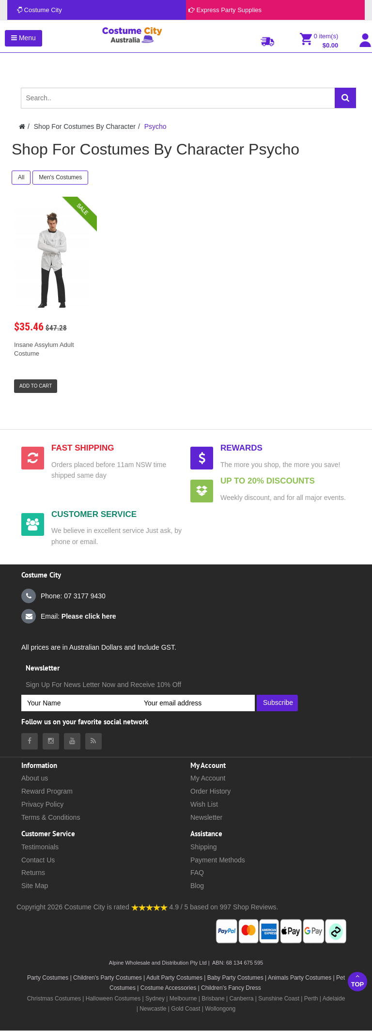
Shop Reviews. (255, 907)
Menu (23, 38)
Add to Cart (35, 386)
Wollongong (220, 1008)
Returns (33, 872)
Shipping (203, 847)
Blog (197, 886)
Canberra (241, 998)
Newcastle (154, 1008)
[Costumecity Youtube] (72, 741)
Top (357, 980)
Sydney (155, 998)
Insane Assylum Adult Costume (44, 349)
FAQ (197, 872)
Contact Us (38, 860)
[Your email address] (196, 703)
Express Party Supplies (225, 10)
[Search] (345, 98)
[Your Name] (79, 703)
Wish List (204, 804)
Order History (210, 791)
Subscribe (278, 702)
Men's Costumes (60, 177)
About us (34, 778)
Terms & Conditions (50, 817)
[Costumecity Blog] (93, 741)
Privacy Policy (42, 804)
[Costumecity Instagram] (51, 741)
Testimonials (40, 847)
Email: (68, 616)
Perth (311, 998)
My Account (207, 778)
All (21, 177)
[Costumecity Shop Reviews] (149, 907)
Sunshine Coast (278, 998)
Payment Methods (217, 860)
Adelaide (334, 998)
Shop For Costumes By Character (85, 126)
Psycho (155, 126)
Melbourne (183, 998)
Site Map (34, 886)
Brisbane (213, 998)
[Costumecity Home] (22, 126)
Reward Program (47, 791)
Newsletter (206, 817)
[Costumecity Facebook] (29, 741)
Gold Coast (185, 1008)
